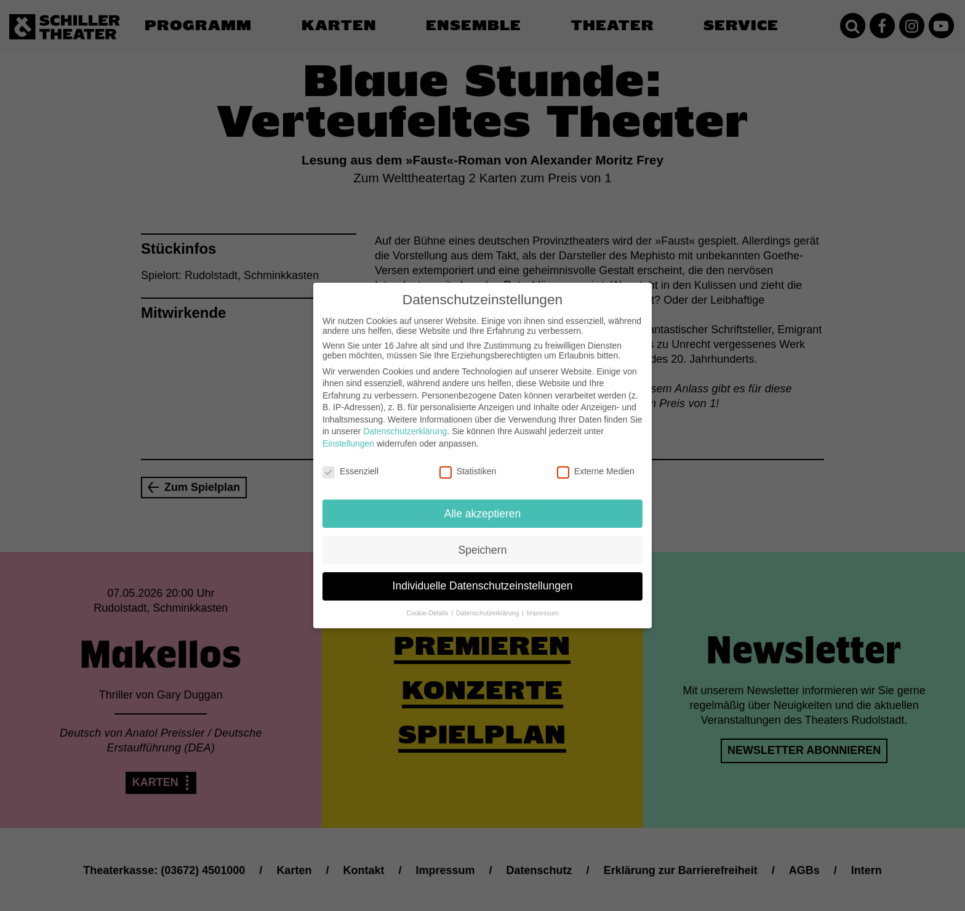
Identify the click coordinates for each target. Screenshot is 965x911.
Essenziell (350, 463)
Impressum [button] (543, 605)
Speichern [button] (482, 541)
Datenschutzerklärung (405, 423)
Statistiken (468, 463)
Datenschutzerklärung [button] (488, 605)
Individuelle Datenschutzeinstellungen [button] (483, 578)
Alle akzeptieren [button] (482, 505)
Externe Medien (596, 463)
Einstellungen (348, 435)
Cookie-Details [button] (428, 605)
